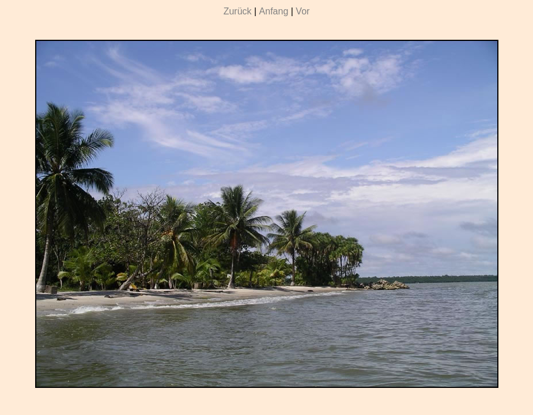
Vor (302, 11)
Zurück (238, 11)
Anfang (274, 11)
